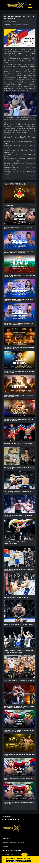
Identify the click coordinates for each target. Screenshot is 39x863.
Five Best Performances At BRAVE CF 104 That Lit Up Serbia (18, 624)
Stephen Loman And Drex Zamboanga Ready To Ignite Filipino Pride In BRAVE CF (19, 468)
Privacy (21, 842)
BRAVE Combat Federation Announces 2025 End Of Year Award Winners (19, 755)
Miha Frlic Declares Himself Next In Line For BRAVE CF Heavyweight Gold (17, 492)
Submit (24, 854)
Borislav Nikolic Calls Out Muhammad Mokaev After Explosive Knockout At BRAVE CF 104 (19, 542)
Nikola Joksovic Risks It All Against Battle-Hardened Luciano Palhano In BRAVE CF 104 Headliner (19, 731)
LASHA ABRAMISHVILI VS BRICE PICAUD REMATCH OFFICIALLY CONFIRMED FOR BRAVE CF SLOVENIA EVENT (19, 251)
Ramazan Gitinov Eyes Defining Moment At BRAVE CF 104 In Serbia (19, 779)
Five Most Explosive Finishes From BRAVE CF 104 (16, 598)
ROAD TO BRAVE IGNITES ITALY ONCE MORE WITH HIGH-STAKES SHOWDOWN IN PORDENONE (19, 420)
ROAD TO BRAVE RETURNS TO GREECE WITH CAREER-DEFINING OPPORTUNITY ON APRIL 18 (19, 348)
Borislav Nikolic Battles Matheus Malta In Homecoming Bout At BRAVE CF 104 (19, 803)
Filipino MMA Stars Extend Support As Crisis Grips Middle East (18, 444)
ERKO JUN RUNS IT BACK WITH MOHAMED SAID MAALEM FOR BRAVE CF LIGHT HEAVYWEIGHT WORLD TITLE (18, 324)
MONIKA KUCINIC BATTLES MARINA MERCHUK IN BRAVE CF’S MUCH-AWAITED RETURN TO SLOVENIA (18, 300)
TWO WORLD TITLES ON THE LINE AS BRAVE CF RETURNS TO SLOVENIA (18, 227)
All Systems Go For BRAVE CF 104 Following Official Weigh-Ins (19, 680)
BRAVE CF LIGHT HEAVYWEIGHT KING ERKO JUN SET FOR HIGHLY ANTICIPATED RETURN (19, 372)
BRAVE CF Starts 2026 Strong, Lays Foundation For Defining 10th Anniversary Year (19, 570)
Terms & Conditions (9, 842)
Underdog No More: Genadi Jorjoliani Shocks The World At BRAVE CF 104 (18, 516)
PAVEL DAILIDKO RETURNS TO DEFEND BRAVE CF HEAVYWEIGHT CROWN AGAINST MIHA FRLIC (19, 396)
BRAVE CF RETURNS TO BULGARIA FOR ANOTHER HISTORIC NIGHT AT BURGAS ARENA (19, 276)
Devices (5, 846)
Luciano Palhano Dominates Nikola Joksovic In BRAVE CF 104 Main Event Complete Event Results (19, 651)
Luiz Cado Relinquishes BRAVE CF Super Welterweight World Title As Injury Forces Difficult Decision (19, 707)
